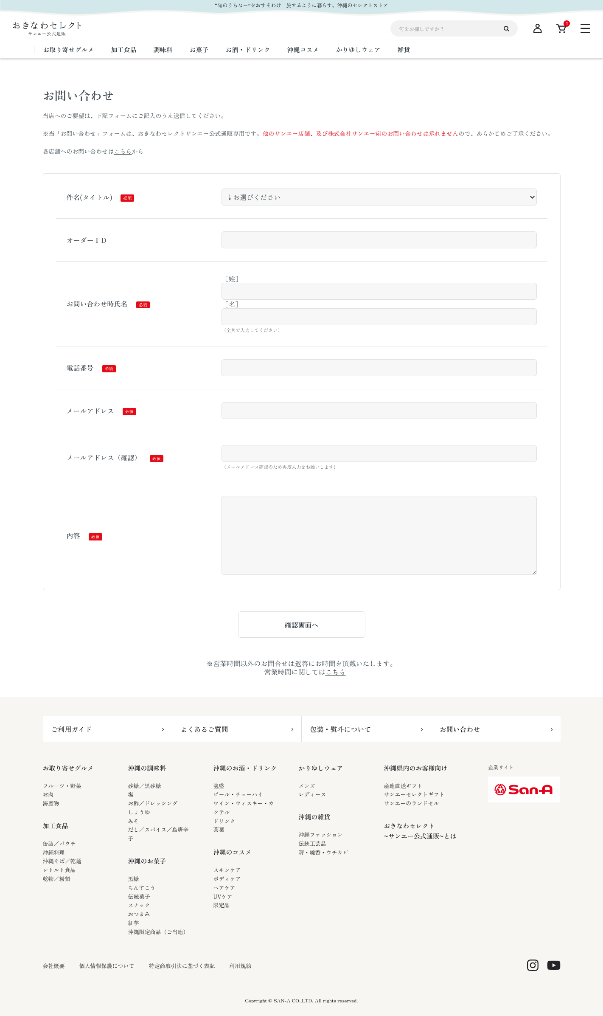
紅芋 (133, 923)
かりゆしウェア (321, 767)
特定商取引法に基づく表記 (182, 966)
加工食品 (55, 825)
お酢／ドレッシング (153, 803)
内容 (73, 535)
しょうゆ (139, 812)
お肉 (48, 794)
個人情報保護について (107, 966)
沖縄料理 (54, 852)
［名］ (232, 304)
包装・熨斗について (340, 729)
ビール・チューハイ (238, 794)
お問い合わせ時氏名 (97, 303)
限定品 (221, 905)
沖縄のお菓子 (147, 860)
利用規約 (241, 966)
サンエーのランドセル (411, 803)
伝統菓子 (139, 896)
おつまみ (139, 914)
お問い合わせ (460, 729)
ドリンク (224, 821)
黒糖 (133, 879)
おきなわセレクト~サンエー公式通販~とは (420, 830)
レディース (312, 794)
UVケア (223, 896)
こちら (123, 151)
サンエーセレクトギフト (414, 794)
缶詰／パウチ (59, 843)
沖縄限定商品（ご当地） (158, 932)
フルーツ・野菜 (62, 786)
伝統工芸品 (312, 843)
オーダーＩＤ (87, 240)
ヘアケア (224, 888)
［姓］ (232, 278)
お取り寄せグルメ (68, 767)
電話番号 (80, 367)
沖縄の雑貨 (315, 816)
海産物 (51, 803)
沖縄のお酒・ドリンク (245, 767)
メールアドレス (90, 410)
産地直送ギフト (403, 786)
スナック (139, 905)
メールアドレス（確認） (104, 457)
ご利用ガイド (71, 729)
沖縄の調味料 (147, 767)
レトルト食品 (59, 870)
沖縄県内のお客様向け (416, 767)
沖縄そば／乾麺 (62, 861)
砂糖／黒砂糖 (144, 786)
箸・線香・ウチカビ (323, 852)
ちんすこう (142, 888)
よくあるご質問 (204, 729)
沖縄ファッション (321, 834)
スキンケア (227, 870)
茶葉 (218, 829)
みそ (133, 821)
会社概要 (54, 966)
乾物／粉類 (56, 879)
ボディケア (227, 879)
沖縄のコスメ (232, 851)
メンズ (307, 786)
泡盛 (218, 786)
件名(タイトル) (89, 197)
